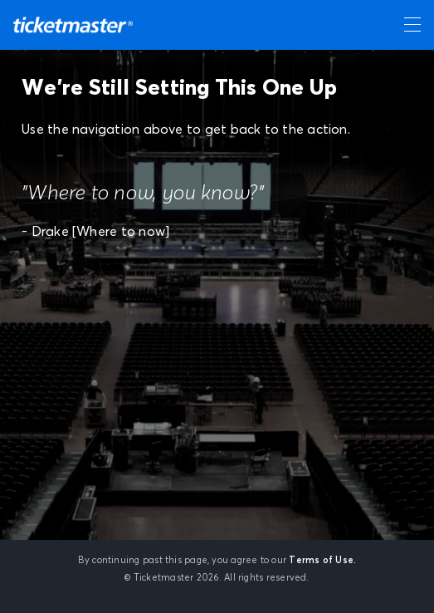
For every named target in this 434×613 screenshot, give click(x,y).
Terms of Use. (322, 560)
